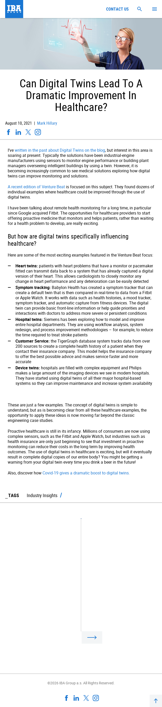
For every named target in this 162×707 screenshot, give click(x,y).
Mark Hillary (46, 123)
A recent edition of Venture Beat (36, 187)
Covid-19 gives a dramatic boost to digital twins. (86, 473)
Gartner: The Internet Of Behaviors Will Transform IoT (59, 614)
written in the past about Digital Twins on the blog (60, 150)
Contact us (117, 9)
